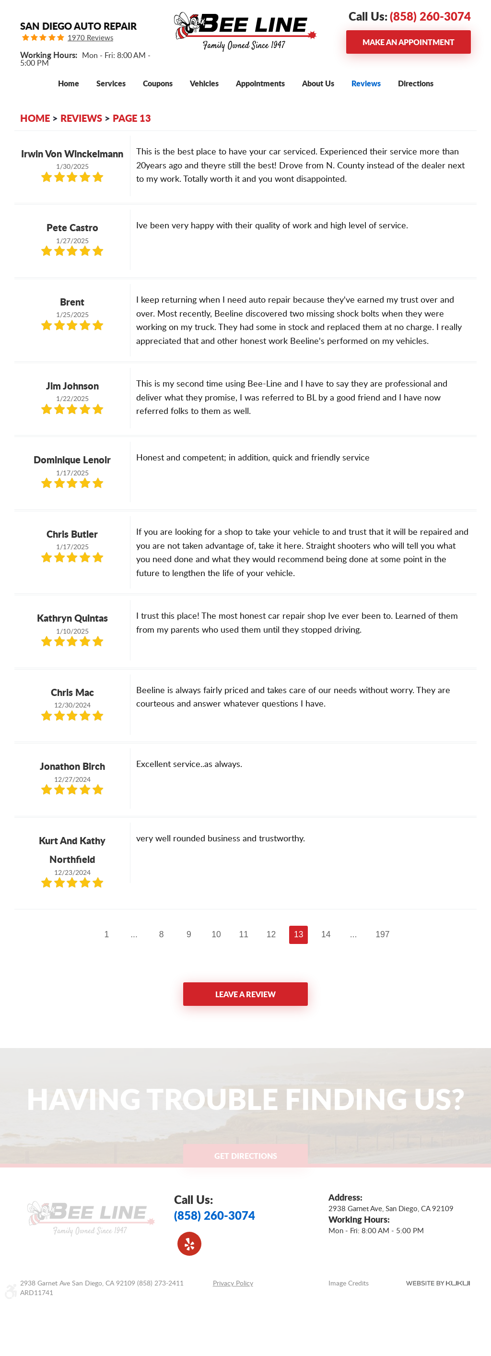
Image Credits (348, 1282)
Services (111, 83)
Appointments (260, 83)
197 (382, 934)
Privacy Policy (233, 1282)
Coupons (158, 83)
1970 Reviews (90, 37)
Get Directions (245, 1155)
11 (244, 934)
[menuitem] (68, 83)
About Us (318, 83)
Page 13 (132, 118)
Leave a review (245, 994)
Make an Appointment (408, 41)
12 (271, 934)
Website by (438, 1283)
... (134, 934)
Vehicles (204, 83)
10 (216, 934)
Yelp (189, 1244)
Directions (415, 83)
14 (326, 934)
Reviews (366, 83)
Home (68, 83)
